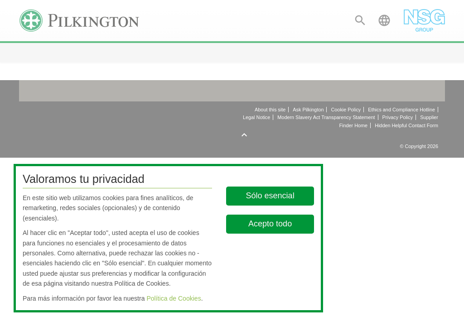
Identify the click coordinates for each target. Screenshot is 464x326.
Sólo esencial (270, 195)
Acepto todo (270, 223)
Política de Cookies (173, 298)
